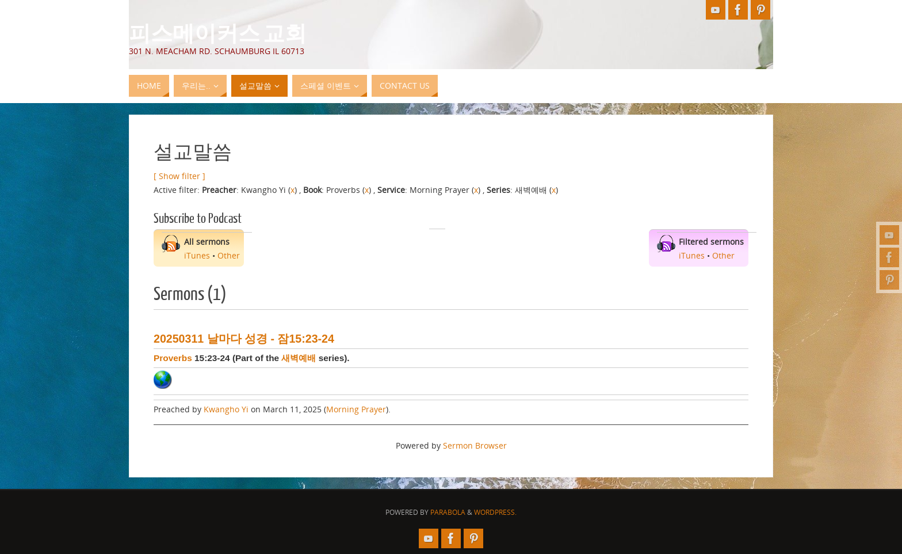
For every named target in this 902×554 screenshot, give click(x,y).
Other (228, 255)
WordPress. (495, 512)
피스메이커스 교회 (218, 32)
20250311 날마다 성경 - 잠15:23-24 (244, 338)
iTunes (197, 255)
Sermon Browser (475, 445)
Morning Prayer (356, 409)
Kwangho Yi (226, 409)
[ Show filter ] (179, 175)
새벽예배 (298, 358)
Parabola (447, 512)
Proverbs (173, 358)
